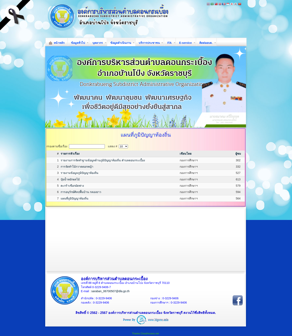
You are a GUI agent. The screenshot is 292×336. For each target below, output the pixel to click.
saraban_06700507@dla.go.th (110, 291)
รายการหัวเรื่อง (70, 153)
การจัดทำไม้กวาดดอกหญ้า (77, 166)
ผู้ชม (238, 153)
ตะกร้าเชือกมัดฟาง (72, 185)
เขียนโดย (185, 153)
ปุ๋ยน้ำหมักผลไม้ (70, 179)
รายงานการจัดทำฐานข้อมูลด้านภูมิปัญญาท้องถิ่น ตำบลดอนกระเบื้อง (103, 160)
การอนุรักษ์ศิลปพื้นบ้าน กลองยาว (81, 192)
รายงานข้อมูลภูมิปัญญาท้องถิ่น (79, 172)
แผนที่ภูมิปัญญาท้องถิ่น (74, 198)
